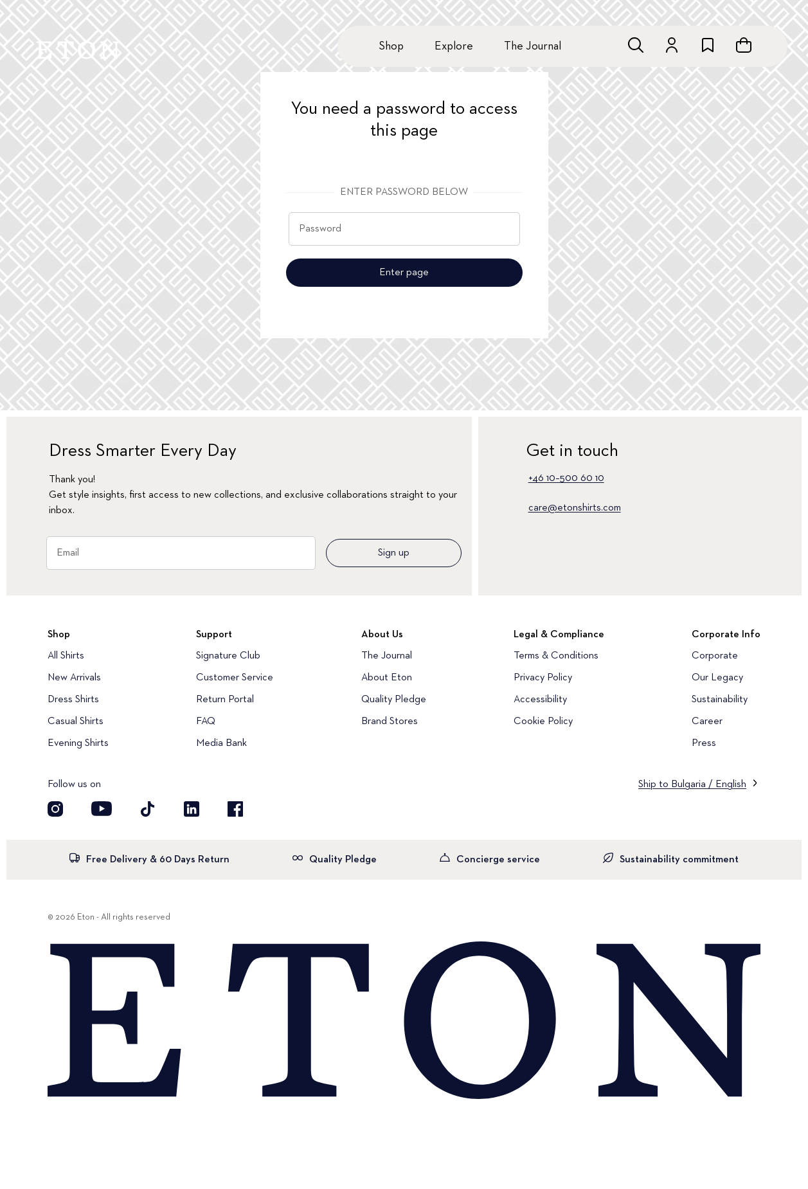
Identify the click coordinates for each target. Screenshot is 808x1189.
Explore (454, 46)
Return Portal (225, 699)
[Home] (404, 1021)
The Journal (532, 46)
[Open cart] (743, 45)
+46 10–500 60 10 (566, 478)
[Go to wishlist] (707, 45)
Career (707, 721)
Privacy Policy (543, 678)
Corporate (715, 656)
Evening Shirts (78, 743)
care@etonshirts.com (574, 508)
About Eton (386, 678)
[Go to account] (671, 45)
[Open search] (635, 45)
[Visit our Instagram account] (55, 809)
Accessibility (540, 699)
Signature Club (228, 656)
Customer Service (234, 678)
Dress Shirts (73, 699)
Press (704, 743)
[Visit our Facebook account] (235, 809)
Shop (391, 46)
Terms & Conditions (556, 656)
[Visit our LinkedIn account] (191, 809)
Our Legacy (717, 678)
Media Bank (221, 743)
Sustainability (720, 699)
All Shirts (66, 656)
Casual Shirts (75, 721)
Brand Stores (389, 721)
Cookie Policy (543, 721)
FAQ (205, 721)
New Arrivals (74, 678)
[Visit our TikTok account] (148, 809)
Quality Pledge (393, 699)
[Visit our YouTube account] (101, 809)
